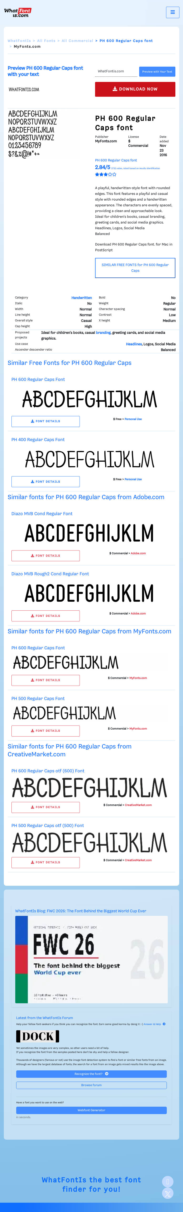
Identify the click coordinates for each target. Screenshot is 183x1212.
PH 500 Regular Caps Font (38, 698)
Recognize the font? (91, 1074)
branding (103, 333)
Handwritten (81, 298)
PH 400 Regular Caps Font (38, 440)
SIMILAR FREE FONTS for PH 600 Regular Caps (135, 268)
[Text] (116, 72)
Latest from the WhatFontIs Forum (44, 1018)
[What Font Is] (18, 12)
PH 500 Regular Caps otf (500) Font (47, 825)
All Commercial (77, 41)
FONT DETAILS (45, 421)
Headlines (134, 344)
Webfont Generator (91, 1110)
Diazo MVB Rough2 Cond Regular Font (50, 574)
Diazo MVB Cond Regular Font (41, 514)
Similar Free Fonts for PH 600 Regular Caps (70, 363)
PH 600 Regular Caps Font (38, 379)
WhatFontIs (19, 41)
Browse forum (91, 1085)
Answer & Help (155, 1024)
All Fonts (46, 41)
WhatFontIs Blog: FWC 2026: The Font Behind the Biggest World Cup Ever (80, 911)
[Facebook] (167, 1181)
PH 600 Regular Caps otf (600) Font (47, 771)
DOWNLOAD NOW (135, 88)
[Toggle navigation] (172, 12)
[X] (167, 1193)
